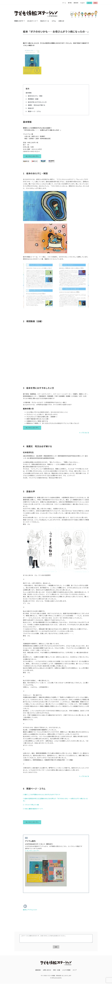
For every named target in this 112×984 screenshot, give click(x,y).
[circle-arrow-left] (25, 906)
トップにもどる (84, 433)
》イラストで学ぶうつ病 (31, 805)
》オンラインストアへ (32, 851)
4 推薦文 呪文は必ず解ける (35, 105)
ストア (75, 970)
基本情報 (28, 93)
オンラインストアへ (32, 156)
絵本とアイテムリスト (30, 910)
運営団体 (76, 3)
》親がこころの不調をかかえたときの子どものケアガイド (41, 794)
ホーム (64, 3)
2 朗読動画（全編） (32, 99)
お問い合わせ (47, 970)
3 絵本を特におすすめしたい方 (36, 102)
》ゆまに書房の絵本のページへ (33, 809)
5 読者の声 (30, 108)
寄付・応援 (56, 970)
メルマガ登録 (66, 970)
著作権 (70, 3)
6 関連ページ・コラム (33, 111)
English (82, 3)
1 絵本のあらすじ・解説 (34, 96)
